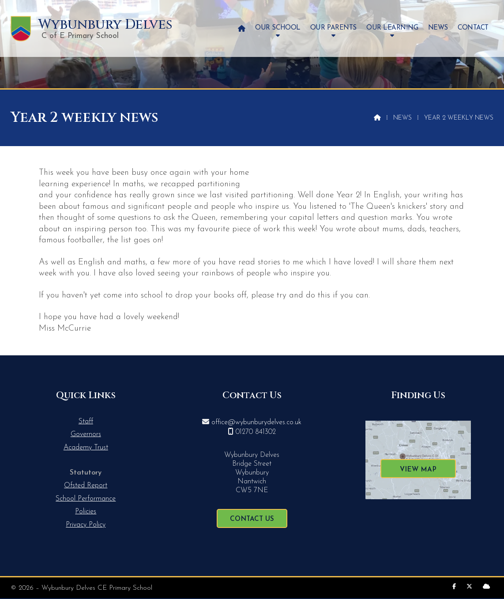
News (402, 118)
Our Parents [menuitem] (333, 28)
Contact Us (252, 519)
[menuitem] (241, 28)
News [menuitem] (438, 28)
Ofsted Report (85, 485)
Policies (85, 511)
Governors (86, 434)
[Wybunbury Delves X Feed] (469, 587)
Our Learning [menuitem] (392, 28)
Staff (86, 421)
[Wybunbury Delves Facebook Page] (454, 587)
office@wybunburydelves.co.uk (256, 422)
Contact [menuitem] (473, 28)
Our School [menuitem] (277, 28)
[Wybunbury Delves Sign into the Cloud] (486, 587)
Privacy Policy (85, 524)
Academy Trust (86, 447)
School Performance (86, 498)
